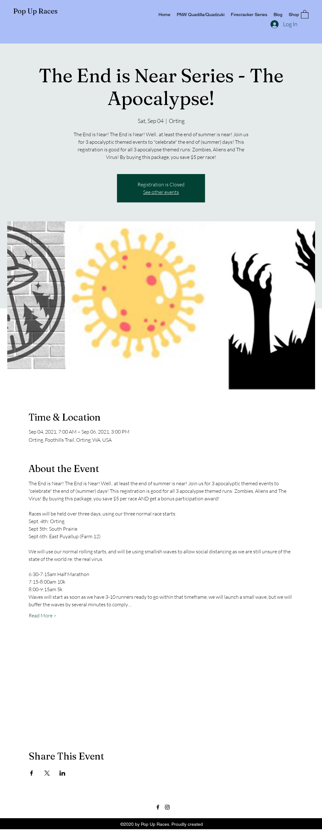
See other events (161, 192)
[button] (304, 14)
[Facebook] (158, 807)
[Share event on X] (47, 773)
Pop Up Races (35, 11)
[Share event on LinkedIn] (62, 773)
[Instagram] (167, 807)
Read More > (42, 615)
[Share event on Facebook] (32, 773)
